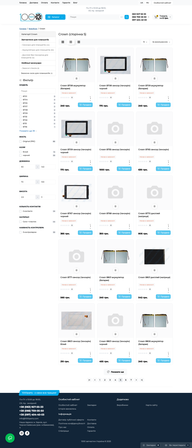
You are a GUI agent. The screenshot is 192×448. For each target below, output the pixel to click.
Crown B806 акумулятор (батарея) (150, 342)
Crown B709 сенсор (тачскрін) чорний (75, 151)
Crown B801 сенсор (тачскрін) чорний (114, 342)
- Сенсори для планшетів (35, 45)
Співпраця (63, 431)
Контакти (55, 3)
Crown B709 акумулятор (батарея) (150, 87)
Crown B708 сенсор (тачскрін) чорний (114, 87)
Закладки (91, 405)
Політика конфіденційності (71, 423)
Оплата (44, 3)
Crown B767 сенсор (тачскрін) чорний (75, 215)
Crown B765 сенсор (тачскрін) (153, 149)
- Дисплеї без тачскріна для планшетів (34, 56)
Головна (23, 3)
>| (142, 380)
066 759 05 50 (139, 17)
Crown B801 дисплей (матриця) (154, 277)
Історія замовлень (67, 409)
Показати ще (115, 372)
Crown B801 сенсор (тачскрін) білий (75, 342)
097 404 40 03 (139, 20)
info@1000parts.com (29, 418)
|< (89, 380)
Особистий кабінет (162, 3)
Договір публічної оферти (71, 420)
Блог (75, 3)
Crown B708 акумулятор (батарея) (72, 87)
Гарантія (66, 3)
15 (145, 42)
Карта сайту (151, 405)
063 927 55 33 (139, 14)
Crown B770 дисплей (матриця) (149, 215)
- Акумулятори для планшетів (37, 50)
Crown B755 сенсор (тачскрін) (114, 149)
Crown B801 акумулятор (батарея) (111, 279)
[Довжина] (27, 167)
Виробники (122, 405)
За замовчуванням (161, 42)
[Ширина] (27, 182)
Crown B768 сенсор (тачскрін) (114, 213)
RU (147, 3)
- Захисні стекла (30, 68)
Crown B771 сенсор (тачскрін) (75, 277)
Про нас (62, 427)
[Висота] (27, 197)
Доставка (34, 3)
